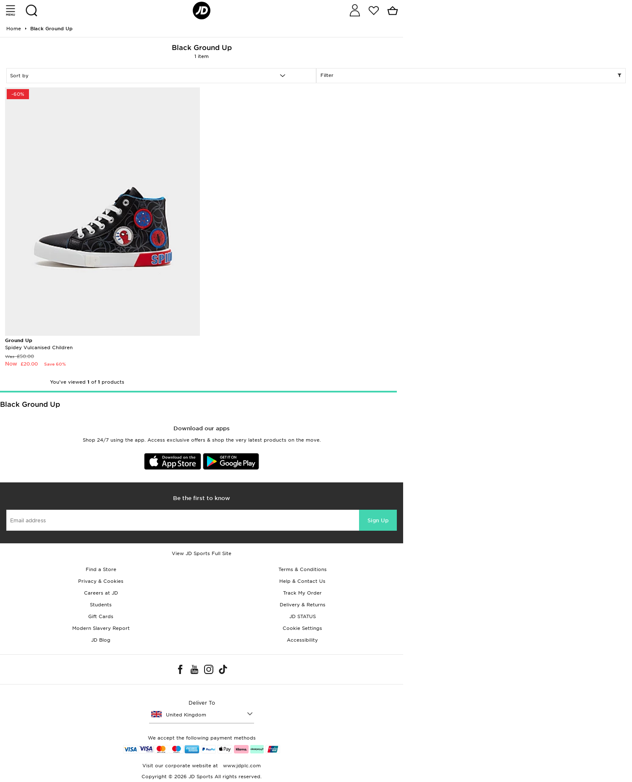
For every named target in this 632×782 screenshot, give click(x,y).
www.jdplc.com (241, 766)
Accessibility (302, 640)
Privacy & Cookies (100, 581)
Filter (471, 75)
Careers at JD (101, 593)
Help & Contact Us (302, 581)
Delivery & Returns (302, 605)
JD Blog (100, 640)
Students (101, 605)
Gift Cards (100, 616)
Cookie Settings (302, 628)
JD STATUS (302, 616)
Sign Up (377, 520)
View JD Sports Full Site (201, 553)
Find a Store (101, 569)
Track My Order (302, 593)
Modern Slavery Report (101, 628)
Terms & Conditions (302, 569)
